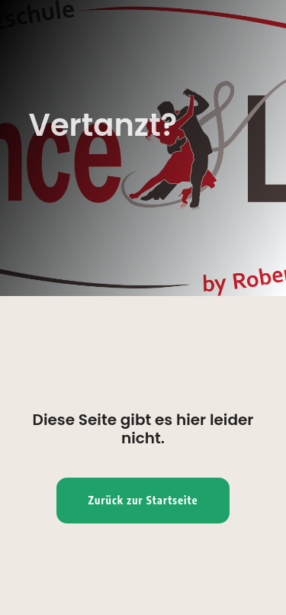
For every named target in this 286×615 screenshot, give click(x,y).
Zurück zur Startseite (143, 500)
